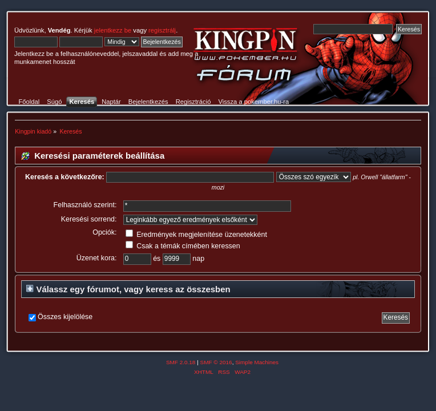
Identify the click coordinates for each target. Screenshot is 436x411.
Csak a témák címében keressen (183, 246)
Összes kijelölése (65, 317)
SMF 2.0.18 (181, 362)
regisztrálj (162, 30)
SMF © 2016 (216, 362)
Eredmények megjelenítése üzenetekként (196, 235)
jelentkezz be (112, 30)
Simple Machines (256, 362)
